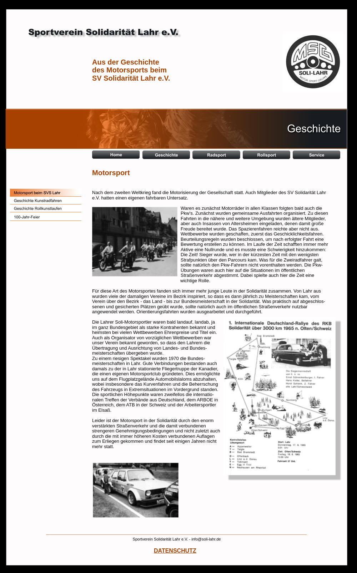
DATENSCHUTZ (175, 551)
